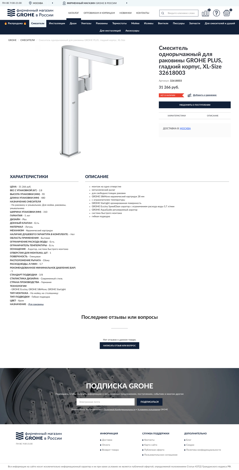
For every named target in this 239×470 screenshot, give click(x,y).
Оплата (106, 445)
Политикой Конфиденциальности (119, 409)
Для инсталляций (110, 31)
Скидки (190, 445)
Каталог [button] (73, 13)
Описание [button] (212, 116)
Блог (188, 440)
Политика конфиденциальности (203, 450)
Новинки (126, 13)
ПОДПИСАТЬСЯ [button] (150, 402)
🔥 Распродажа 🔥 (15, 23)
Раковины (102, 23)
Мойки (135, 23)
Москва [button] (185, 128)
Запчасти (194, 23)
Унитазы (86, 23)
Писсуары (179, 23)
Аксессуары (132, 31)
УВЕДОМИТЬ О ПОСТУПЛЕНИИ (194, 105)
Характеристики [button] (177, 116)
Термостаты (119, 23)
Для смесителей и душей (220, 23)
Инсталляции (57, 23)
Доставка (107, 440)
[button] (216, 13)
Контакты (142, 13)
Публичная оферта (154, 450)
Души (73, 23)
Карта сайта (150, 445)
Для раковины (36, 304)
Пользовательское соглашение (160, 455)
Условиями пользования (149, 409)
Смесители (37, 23)
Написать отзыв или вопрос (119, 346)
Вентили (163, 23)
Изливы (148, 23)
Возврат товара (110, 450)
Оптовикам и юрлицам (99, 13)
